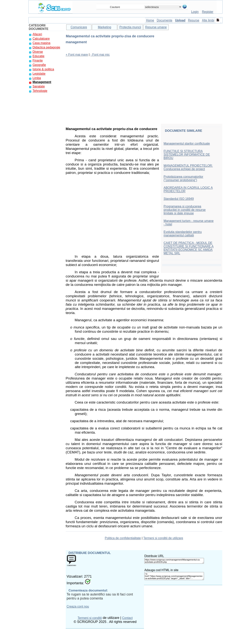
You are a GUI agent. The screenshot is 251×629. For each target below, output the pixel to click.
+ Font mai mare (77, 54)
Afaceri (37, 34)
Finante (38, 60)
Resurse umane (156, 27)
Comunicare (79, 27)
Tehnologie (40, 90)
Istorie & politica (43, 69)
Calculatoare (41, 38)
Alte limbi (208, 20)
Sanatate (39, 86)
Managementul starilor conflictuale (187, 143)
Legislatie (39, 73)
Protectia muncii (130, 27)
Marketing (104, 27)
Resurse (193, 20)
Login (195, 11)
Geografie (39, 64)
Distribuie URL (154, 556)
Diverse (38, 51)
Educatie (38, 56)
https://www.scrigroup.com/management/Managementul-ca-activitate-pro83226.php (174, 561)
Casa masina (41, 43)
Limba (37, 78)
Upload (180, 20)
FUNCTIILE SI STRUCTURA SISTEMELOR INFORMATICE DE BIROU (187, 154)
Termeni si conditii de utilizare (163, 538)
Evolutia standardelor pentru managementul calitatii (183, 233)
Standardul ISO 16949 (179, 198)
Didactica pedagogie (46, 47)
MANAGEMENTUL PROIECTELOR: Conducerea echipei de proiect (188, 167)
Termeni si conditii (90, 617)
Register (207, 11)
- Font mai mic (100, 54)
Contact (127, 617)
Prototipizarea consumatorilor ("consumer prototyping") (183, 178)
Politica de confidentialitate (123, 538)
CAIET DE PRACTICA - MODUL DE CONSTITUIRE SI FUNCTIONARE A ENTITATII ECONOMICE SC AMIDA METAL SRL (188, 248)
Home (150, 20)
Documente (164, 20)
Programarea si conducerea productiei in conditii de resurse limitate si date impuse (185, 210)
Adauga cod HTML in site (161, 570)
